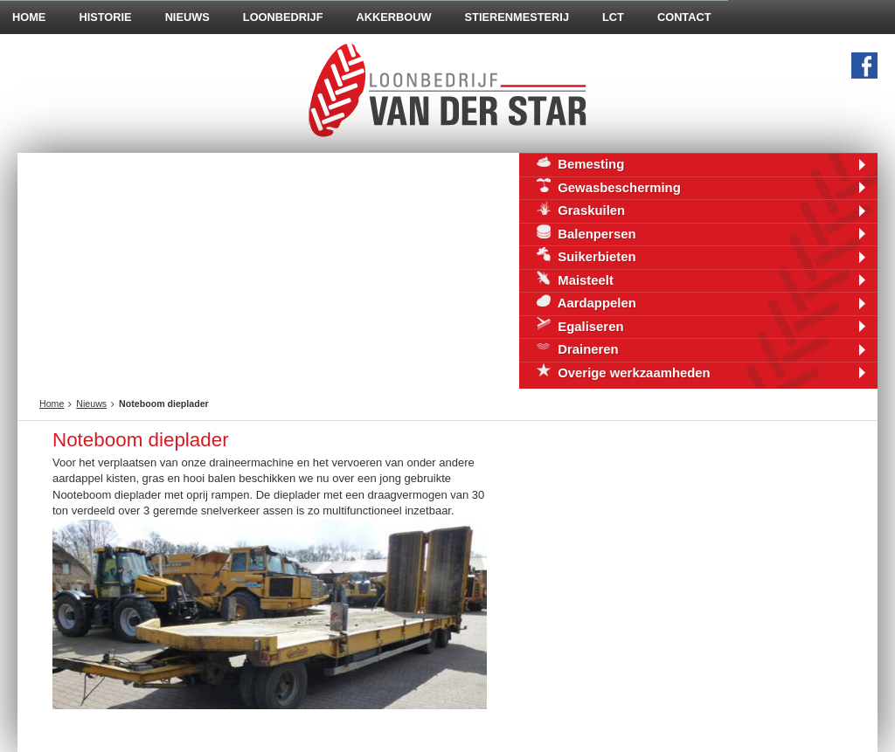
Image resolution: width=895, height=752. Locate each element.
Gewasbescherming (609, 186)
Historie (105, 17)
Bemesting (580, 163)
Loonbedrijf (283, 17)
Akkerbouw (394, 17)
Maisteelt (575, 279)
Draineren (578, 348)
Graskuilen (581, 209)
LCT (613, 17)
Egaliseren (580, 325)
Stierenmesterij (517, 17)
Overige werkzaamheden (624, 371)
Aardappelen (586, 301)
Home (51, 403)
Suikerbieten (586, 255)
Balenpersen (586, 232)
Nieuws (187, 17)
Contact (684, 17)
